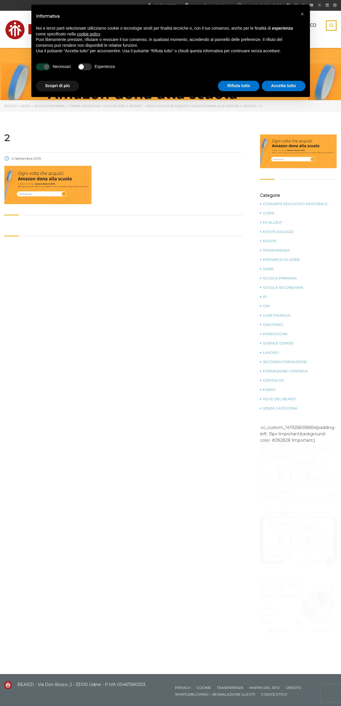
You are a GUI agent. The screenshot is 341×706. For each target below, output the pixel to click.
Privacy (183, 687)
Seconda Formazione (285, 362)
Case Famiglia (277, 315)
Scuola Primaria (280, 278)
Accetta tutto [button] (283, 85)
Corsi (268, 213)
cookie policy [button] (88, 34)
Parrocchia (275, 334)
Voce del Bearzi (279, 399)
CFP (266, 306)
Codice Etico (274, 694)
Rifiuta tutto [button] (238, 85)
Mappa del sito (264, 687)
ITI (265, 297)
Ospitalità (273, 380)
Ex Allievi (272, 222)
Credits (293, 687)
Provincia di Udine (281, 259)
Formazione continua (285, 371)
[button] (302, 14)
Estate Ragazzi (278, 231)
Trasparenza (276, 250)
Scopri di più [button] (57, 85)
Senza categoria (280, 408)
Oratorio (273, 324)
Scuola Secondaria (283, 287)
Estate (269, 241)
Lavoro (271, 352)
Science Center (278, 343)
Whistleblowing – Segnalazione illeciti (215, 694)
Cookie (203, 687)
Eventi (269, 389)
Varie (268, 269)
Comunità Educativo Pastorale (295, 204)
